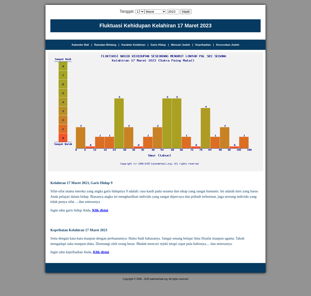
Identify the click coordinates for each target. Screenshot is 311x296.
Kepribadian (203, 44)
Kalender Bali (80, 44)
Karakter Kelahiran (133, 44)
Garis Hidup (158, 44)
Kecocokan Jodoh (227, 44)
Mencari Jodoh (180, 44)
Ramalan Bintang (105, 44)
